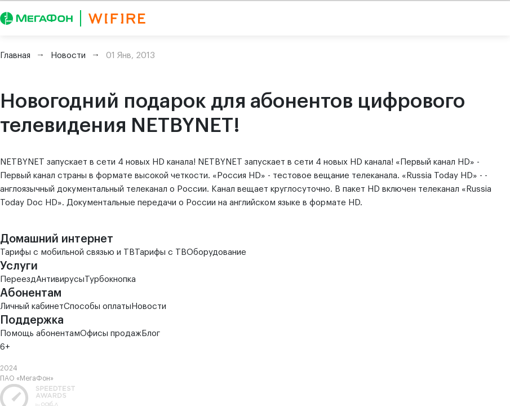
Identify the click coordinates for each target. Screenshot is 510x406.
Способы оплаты (97, 306)
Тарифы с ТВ (161, 252)
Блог (150, 333)
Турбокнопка (110, 279)
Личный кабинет (32, 306)
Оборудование (216, 252)
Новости (148, 306)
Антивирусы (60, 279)
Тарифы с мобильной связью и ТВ (67, 252)
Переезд (18, 279)
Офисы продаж (110, 333)
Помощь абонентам (40, 333)
